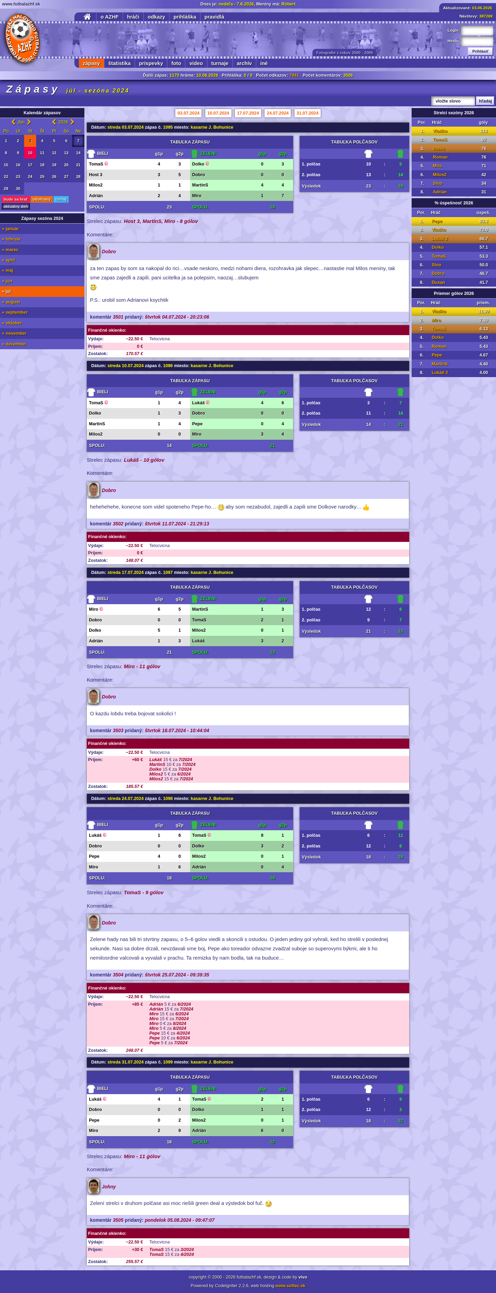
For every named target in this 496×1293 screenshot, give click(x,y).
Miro (437, 165)
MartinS (440, 364)
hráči (133, 17)
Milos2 (439, 174)
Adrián (440, 192)
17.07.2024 (248, 113)
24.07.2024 (278, 113)
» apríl (8, 260)
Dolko (439, 148)
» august (11, 302)
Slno (438, 183)
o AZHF (110, 17)
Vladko (440, 131)
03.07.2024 (189, 113)
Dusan (438, 282)
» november (14, 333)
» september (15, 312)
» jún (7, 281)
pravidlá (215, 17)
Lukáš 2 (440, 238)
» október (12, 323)
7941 (294, 75)
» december (14, 344)
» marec (10, 249)
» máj (7, 270)
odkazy (156, 17)
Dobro (438, 273)
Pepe (437, 221)
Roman (440, 157)
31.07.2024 (308, 113)
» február (11, 239)
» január (10, 228)
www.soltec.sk (291, 1285)
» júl (6, 291)
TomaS (440, 139)
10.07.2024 (218, 113)
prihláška (185, 17)
